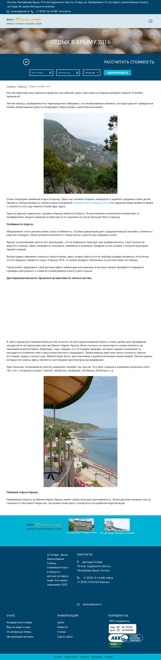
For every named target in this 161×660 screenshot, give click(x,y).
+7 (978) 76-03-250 (88, 582)
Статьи (58, 656)
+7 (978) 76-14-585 (47, 11)
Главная (11, 86)
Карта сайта (71, 656)
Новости (22, 86)
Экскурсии (96, 656)
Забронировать (117, 72)
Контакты (65, 11)
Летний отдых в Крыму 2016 (91, 202)
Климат (109, 656)
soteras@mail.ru (20, 11)
